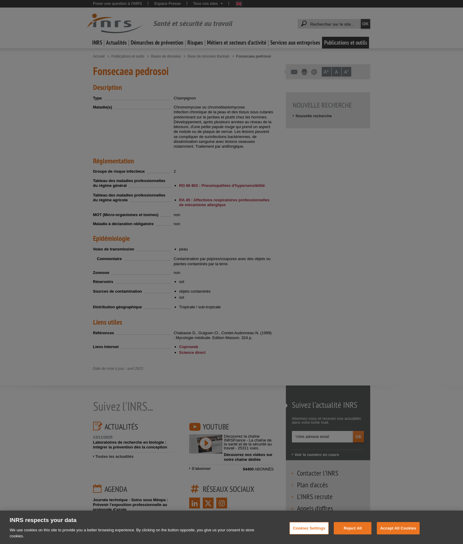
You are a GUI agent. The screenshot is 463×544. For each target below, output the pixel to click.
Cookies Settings (309, 532)
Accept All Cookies (398, 532)
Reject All (353, 532)
